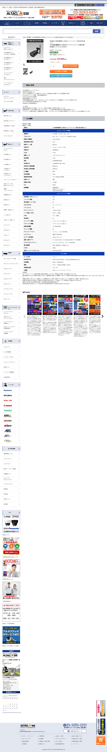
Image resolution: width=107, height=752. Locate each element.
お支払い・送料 (59, 736)
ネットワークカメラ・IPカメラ (9, 149)
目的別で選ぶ (11, 110)
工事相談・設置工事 (83, 23)
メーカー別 (54, 23)
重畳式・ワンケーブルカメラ (8, 189)
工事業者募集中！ (11, 592)
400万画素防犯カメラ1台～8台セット (8, 58)
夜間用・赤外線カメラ (9, 210)
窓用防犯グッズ (7, 473)
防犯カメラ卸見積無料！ (11, 614)
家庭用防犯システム (8, 453)
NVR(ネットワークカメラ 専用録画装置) (9, 327)
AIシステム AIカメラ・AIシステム (9, 97)
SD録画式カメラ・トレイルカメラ (8, 174)
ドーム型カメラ (7, 215)
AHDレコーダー (7, 283)
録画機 (36, 23)
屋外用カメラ (7, 204)
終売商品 (6, 504)
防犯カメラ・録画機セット (11, 43)
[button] (25, 316)
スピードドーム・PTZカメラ (10, 179)
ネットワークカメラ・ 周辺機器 (9, 332)
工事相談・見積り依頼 (44, 741)
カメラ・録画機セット (8, 23)
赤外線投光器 (7, 377)
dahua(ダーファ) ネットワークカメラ (8, 317)
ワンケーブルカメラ (8, 136)
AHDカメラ (6, 235)
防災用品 (6, 494)
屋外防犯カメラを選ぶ (9, 130)
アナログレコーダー (8, 289)
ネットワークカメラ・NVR (27, 23)
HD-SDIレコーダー (8, 268)
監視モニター (7, 367)
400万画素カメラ (7, 154)
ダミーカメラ (7, 225)
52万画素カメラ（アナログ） (7, 169)
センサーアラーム (8, 458)
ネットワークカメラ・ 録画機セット (9, 322)
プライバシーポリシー (61, 738)
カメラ (17, 23)
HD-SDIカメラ (7, 230)
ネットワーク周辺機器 (9, 372)
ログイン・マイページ (27, 736)
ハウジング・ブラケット (9, 362)
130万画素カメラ (7, 164)
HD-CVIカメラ (7, 245)
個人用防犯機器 (11, 448)
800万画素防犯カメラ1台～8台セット (8, 68)
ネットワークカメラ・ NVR (13, 308)
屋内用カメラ (7, 199)
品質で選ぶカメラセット (9, 120)
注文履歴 (90, 5)
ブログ (9, 512)
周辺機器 (44, 23)
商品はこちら (11, 525)
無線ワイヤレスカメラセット (9, 78)
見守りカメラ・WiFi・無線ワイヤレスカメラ (9, 184)
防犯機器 (29, 37)
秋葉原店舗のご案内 (77, 741)
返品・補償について (77, 736)
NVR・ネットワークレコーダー (11, 263)
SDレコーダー (7, 299)
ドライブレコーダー (8, 484)
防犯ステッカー (7, 499)
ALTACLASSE (51, 749)
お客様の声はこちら (11, 569)
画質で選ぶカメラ (8, 115)
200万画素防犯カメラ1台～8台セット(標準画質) (9, 53)
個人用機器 (63, 23)
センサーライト (7, 463)
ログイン (80, 5)
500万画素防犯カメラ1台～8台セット (8, 63)
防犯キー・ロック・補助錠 (10, 468)
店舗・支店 (99, 23)
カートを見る (100, 5)
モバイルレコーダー (8, 294)
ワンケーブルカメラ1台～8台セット (8, 83)
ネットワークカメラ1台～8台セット (8, 73)
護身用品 (6, 489)
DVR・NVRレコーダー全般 (10, 258)
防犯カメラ (10, 144)
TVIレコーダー (7, 273)
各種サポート (72, 23)
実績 (91, 23)
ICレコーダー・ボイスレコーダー (8, 478)
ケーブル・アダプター (9, 357)
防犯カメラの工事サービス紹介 (11, 636)
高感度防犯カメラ (8, 194)
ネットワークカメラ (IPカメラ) (8, 312)
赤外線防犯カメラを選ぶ (9, 125)
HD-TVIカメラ (7, 240)
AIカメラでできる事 (8, 101)
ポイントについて (26, 738)
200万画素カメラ (7, 159)
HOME (24, 37)
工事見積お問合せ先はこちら (11, 547)
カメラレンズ (7, 347)
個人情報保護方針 (60, 744)
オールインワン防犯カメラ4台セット (8, 48)
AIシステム (6, 92)
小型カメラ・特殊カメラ (9, 220)
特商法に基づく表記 (77, 738)
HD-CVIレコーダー (8, 278)
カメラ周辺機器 (7, 352)
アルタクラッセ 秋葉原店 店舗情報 (10, 679)
